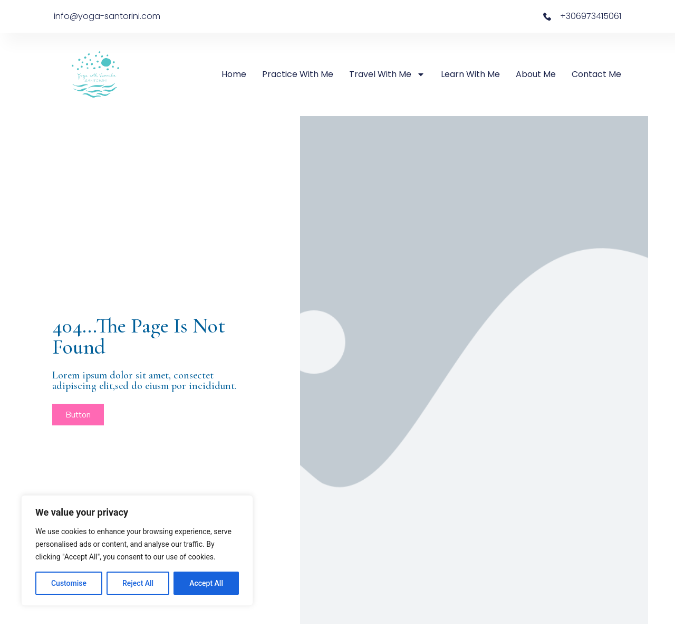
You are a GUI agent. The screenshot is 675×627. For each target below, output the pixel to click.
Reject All (137, 583)
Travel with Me (387, 74)
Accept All (206, 583)
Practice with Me (297, 74)
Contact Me (596, 74)
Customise (68, 583)
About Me (536, 74)
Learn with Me (470, 74)
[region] (137, 550)
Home (233, 74)
